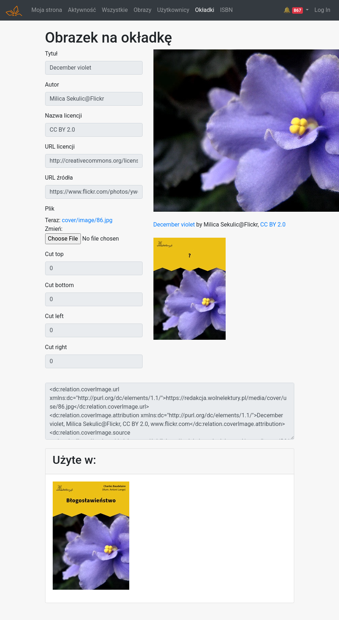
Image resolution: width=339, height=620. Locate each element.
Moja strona (46, 9)
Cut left (54, 316)
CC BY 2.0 (273, 224)
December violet (174, 224)
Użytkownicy (173, 9)
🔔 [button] (293, 10)
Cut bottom (59, 285)
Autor (52, 84)
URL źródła (59, 177)
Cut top (54, 254)
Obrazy (142, 9)
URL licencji (60, 146)
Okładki (204, 9)
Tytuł (51, 53)
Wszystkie (115, 9)
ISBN (226, 9)
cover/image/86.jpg (87, 220)
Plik (50, 208)
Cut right (56, 347)
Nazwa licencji (63, 115)
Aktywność (82, 9)
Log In (322, 9)
